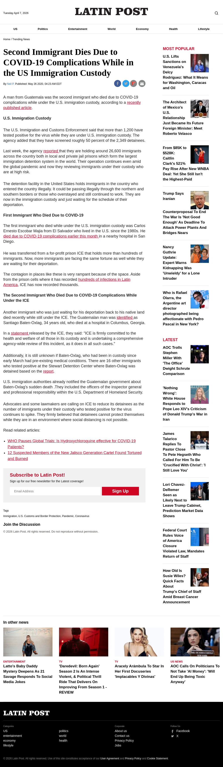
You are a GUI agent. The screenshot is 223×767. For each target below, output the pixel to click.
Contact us (122, 736)
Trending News (21, 39)
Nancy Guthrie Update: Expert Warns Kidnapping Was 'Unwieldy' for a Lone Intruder (181, 263)
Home (6, 39)
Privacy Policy (124, 740)
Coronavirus (82, 516)
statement (20, 333)
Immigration (10, 516)
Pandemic (68, 516)
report (48, 371)
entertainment (12, 736)
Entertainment (77, 29)
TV (60, 661)
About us (121, 731)
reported (51, 151)
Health (173, 29)
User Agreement (109, 758)
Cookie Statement (157, 758)
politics (63, 731)
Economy (142, 29)
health (63, 740)
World (112, 29)
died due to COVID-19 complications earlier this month (51, 236)
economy (9, 740)
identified (125, 317)
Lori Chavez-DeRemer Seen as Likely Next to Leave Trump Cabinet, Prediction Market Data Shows (183, 500)
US (15, 29)
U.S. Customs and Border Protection (39, 516)
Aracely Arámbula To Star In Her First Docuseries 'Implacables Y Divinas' (139, 671)
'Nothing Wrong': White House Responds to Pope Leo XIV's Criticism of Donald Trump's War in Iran (185, 404)
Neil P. (11, 83)
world (62, 736)
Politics (43, 29)
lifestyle (8, 745)
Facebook (183, 731)
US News (177, 661)
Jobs (118, 745)
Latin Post (111, 11)
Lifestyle (204, 29)
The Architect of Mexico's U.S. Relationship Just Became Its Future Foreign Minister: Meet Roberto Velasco (183, 118)
